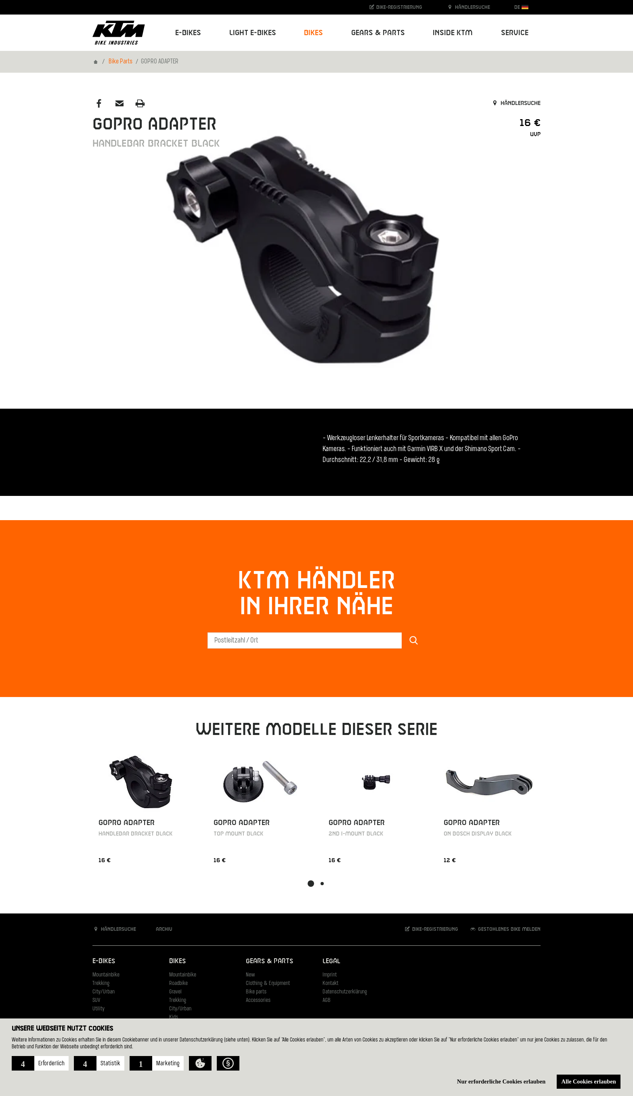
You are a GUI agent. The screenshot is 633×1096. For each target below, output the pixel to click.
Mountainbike (105, 975)
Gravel (175, 992)
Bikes (177, 961)
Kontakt (330, 984)
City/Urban (103, 992)
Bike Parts (120, 62)
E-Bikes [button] (188, 33)
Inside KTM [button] (453, 33)
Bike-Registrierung (395, 7)
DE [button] (521, 7)
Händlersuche (468, 7)
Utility (98, 1009)
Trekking (100, 984)
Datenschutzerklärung (345, 992)
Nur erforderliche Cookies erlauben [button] (501, 1081)
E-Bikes (103, 961)
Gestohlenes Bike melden (505, 929)
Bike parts (256, 992)
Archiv (159, 929)
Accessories (258, 1000)
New (250, 975)
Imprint (330, 975)
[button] (40, 1063)
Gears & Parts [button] (378, 33)
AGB (327, 1000)
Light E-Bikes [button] (252, 33)
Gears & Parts (269, 961)
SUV (96, 1000)
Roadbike (178, 984)
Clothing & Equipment (268, 984)
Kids (173, 1017)
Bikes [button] (313, 33)
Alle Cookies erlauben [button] (589, 1081)
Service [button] (514, 33)
